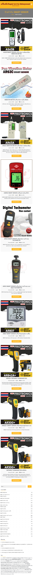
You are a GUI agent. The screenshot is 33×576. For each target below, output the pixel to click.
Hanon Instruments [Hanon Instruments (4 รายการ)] (14, 561)
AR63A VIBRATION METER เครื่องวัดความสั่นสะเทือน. (16, 145)
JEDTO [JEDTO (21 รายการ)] (26, 562)
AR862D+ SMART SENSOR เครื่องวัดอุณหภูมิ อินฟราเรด (16, 425)
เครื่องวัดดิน (4, 508)
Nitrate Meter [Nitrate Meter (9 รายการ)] (16, 564)
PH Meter (3, 517)
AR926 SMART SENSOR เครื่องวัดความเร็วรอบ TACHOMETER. (16, 239)
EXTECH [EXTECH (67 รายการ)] (16, 559)
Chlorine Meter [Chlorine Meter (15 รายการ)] (22, 558)
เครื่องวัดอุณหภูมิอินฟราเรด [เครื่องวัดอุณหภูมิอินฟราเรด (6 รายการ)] (21, 571)
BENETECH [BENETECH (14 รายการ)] (10, 558)
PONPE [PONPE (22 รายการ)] (6, 565)
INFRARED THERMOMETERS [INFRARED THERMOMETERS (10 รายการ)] (15, 562)
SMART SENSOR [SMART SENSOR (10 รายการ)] (12, 565)
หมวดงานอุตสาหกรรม (6, 494)
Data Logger (4, 506)
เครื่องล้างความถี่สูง (5, 536)
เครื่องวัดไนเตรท (5, 525)
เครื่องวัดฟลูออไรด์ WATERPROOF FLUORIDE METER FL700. (12, 550)
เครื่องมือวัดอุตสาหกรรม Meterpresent (15, 4)
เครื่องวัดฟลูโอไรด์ (5, 523)
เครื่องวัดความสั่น (5, 500)
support (16, 101)
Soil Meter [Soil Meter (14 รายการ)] (20, 565)
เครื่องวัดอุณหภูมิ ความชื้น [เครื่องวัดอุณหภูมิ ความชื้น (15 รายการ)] (11, 571)
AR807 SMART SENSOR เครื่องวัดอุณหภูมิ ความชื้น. (16, 333)
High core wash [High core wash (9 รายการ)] (20, 561)
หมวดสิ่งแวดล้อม (5, 505)
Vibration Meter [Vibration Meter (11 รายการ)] (15, 568)
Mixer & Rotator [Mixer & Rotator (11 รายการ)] (9, 564)
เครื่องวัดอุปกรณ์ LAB (5, 528)
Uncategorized (4, 492)
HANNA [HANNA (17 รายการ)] (8, 561)
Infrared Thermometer (5, 498)
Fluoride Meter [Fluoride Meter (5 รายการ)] (23, 559)
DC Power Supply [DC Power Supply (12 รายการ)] (5, 559)
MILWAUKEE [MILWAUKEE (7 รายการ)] (3, 564)
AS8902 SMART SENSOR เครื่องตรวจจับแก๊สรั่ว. (16, 193)
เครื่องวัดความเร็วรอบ (5, 502)
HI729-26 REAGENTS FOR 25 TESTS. (8, 548)
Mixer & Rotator (4, 531)
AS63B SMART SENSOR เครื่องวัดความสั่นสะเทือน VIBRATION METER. (16, 53)
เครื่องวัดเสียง (4, 513)
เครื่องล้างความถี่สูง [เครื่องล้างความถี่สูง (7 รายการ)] (16, 569)
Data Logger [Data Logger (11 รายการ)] (29, 557)
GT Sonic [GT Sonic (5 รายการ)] (4, 561)
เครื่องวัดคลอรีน (4, 521)
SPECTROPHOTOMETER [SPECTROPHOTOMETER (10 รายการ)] (6, 567)
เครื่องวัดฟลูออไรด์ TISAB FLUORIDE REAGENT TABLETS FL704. (13, 552)
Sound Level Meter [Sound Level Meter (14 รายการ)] (27, 565)
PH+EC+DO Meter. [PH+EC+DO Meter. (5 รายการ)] (22, 564)
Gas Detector (4, 496)
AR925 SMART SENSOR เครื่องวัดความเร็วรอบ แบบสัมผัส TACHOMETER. (16, 287)
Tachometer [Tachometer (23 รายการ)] (15, 567)
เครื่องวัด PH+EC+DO (5, 519)
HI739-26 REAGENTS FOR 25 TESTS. (8, 542)
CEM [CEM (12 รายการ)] (15, 557)
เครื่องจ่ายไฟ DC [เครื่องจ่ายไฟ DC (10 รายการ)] (23, 568)
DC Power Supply (5, 529)
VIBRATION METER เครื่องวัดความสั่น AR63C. (16, 100)
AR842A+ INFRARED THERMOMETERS (16, 378)
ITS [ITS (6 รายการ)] (22, 562)
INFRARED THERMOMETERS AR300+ (16, 470)
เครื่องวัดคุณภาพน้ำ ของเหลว (7, 515)
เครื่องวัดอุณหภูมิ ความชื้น (6, 510)
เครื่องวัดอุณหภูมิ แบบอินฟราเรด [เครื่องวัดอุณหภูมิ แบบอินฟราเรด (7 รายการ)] (14, 572)
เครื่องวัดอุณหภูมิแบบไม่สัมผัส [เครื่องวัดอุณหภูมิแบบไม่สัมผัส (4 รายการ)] (24, 572)
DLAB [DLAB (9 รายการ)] (10, 559)
